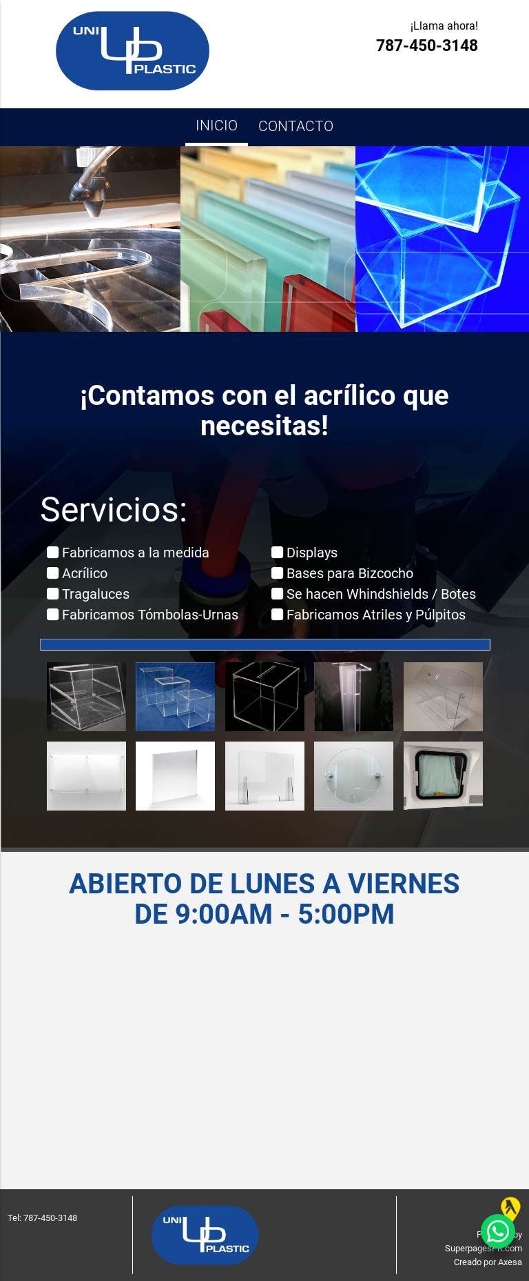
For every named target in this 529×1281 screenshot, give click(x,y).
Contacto (295, 126)
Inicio (217, 125)
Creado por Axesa (488, 1262)
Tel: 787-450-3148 (42, 1218)
